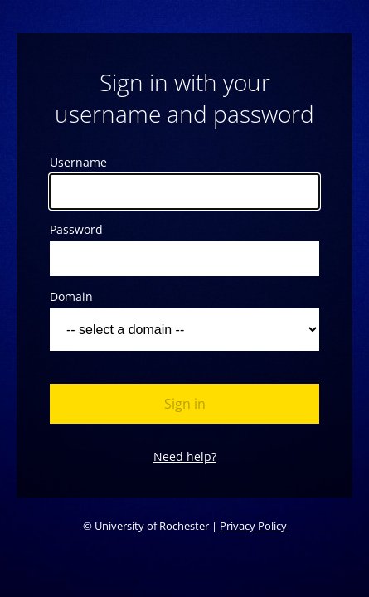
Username (78, 162)
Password (76, 229)
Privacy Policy (253, 525)
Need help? (184, 456)
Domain (71, 296)
